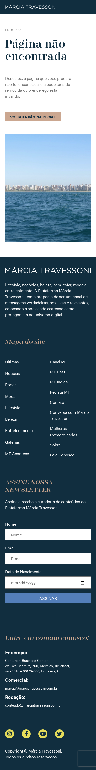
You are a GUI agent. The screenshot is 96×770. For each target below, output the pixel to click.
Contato (57, 402)
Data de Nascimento (23, 571)
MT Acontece (17, 453)
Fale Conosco (62, 455)
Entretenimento (19, 430)
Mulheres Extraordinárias (63, 431)
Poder (10, 385)
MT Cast (57, 372)
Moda (10, 396)
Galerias (12, 442)
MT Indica (59, 382)
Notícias (12, 373)
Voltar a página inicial (33, 117)
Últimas (12, 362)
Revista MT (60, 392)
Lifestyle (12, 407)
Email (10, 548)
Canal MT (58, 362)
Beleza (11, 419)
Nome (10, 524)
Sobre (55, 445)
